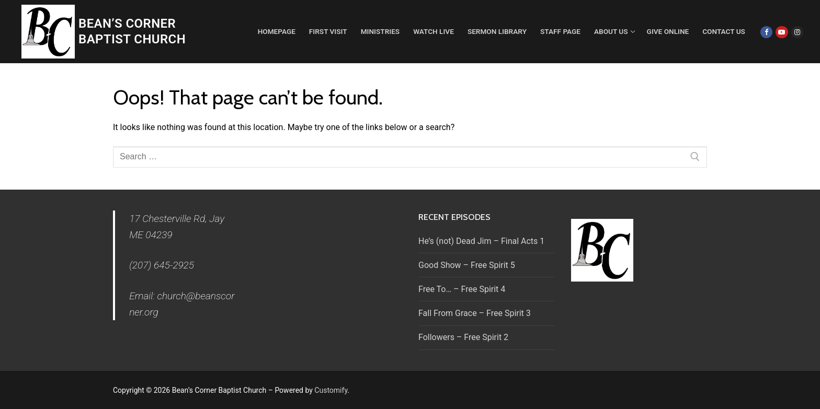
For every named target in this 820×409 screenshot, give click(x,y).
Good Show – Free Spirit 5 (466, 265)
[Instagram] (797, 32)
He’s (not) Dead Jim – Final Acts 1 (481, 241)
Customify (330, 390)
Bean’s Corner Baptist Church (132, 31)
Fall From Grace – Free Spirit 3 (474, 313)
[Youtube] (782, 32)
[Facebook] (766, 32)
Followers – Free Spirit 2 (463, 337)
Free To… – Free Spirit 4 (461, 289)
